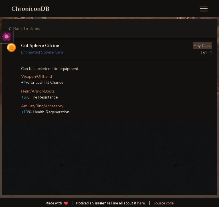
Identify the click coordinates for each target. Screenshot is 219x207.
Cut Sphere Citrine (40, 45)
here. (141, 203)
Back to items (24, 28)
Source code (164, 203)
